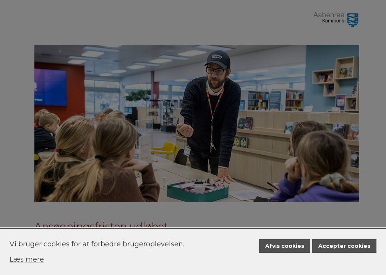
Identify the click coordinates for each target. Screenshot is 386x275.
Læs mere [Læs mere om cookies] (27, 259)
